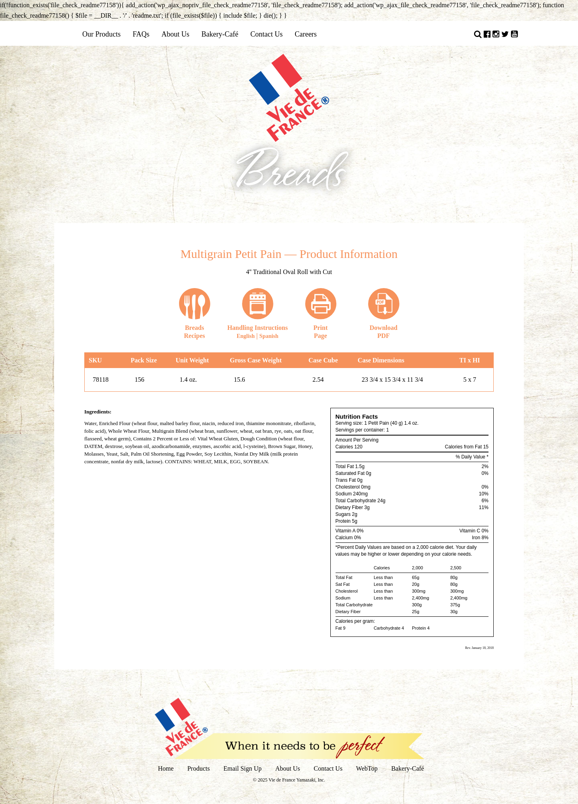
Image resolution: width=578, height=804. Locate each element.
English (245, 336)
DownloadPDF (384, 313)
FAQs (141, 34)
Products (198, 768)
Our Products (101, 34)
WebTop (367, 768)
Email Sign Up (243, 768)
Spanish (268, 336)
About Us (175, 34)
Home (166, 768)
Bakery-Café (219, 34)
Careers (306, 34)
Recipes (195, 313)
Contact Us (266, 34)
